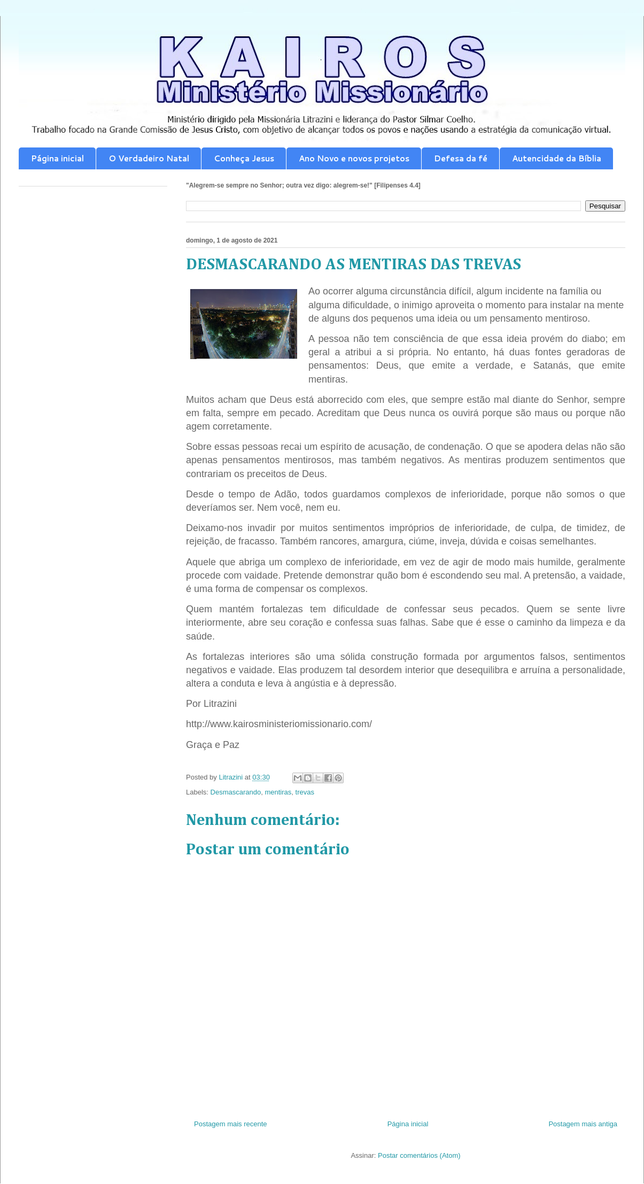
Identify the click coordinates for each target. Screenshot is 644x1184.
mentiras (278, 792)
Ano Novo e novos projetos (354, 158)
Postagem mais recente (230, 1124)
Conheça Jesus (244, 158)
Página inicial (57, 158)
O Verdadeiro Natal (148, 158)
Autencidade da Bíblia (556, 158)
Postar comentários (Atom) (419, 1155)
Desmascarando (236, 792)
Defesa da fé (460, 158)
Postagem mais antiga (582, 1124)
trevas (305, 792)
